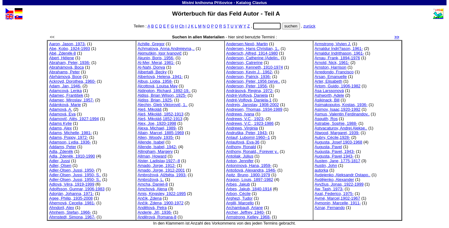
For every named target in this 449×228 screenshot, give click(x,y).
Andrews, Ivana (240, 114)
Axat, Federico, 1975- (334, 193)
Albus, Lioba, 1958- (155, 81)
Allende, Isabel (151, 142)
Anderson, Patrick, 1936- (248, 76)
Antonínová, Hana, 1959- (249, 165)
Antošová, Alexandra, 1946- (251, 170)
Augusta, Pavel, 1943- (335, 151)
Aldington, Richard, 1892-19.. (164, 90)
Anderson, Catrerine (244, 62)
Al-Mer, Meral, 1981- (156, 62)
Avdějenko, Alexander (334, 179)
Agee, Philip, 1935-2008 (71, 198)
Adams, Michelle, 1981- (70, 132)
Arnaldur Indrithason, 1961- (339, 53)
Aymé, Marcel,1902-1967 (337, 198)
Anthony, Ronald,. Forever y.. (252, 151)
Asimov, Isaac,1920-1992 (337, 109)
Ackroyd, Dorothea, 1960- (72, 81)
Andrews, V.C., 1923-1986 (250, 123)
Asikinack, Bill (327, 100)
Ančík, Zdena (150, 198)
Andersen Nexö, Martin (247, 43)
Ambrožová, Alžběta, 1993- (162, 174)
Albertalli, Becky (152, 72)
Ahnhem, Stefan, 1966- (70, 212)
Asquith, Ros (326, 118)
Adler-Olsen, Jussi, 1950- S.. (75, 174)
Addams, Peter (62, 146)
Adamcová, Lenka (65, 90)
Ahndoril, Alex (61, 207)
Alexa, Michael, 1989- (157, 128)
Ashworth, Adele (329, 95)
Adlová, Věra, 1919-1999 (71, 184)
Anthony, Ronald (241, 146)
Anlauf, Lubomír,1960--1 (248, 137)
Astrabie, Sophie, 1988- (336, 123)
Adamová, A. (60, 109)
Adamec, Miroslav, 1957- (71, 100)
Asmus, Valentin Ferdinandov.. (342, 114)
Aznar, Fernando (330, 207)
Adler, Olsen (60, 165)
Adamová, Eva (62, 114)
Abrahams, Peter (64, 72)
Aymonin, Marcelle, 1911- (338, 203)
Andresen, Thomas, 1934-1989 (254, 109)
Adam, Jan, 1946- (65, 86)
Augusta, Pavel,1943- (334, 156)
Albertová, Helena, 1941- (160, 76)
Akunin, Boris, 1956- (156, 58)
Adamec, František (66, 95)
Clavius (259, 2)
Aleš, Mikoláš (150, 109)
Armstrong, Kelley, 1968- (248, 217)
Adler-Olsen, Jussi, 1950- (72, 170)
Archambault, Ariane (244, 207)
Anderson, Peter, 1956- (247, 86)
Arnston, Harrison (330, 67)
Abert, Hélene (61, 58)
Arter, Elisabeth (328, 81)
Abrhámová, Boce (65, 76)
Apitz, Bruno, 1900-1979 (248, 174)
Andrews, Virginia (242, 128)
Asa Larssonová (329, 90)
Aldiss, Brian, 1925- (155, 100)
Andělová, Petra (152, 207)
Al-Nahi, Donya (151, 67)
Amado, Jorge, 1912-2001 (161, 170)
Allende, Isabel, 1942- (157, 146)
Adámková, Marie (65, 104)
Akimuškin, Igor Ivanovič (159, 53)
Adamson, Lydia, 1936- (70, 142)
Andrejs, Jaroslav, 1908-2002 (252, 104)
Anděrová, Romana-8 (157, 217)
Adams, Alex (60, 128)
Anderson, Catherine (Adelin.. (253, 58)
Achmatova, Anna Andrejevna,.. (166, 48)
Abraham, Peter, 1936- (69, 62)
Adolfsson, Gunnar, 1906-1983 (76, 189)
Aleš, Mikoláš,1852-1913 (160, 118)
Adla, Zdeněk (61, 151)
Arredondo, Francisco (334, 72)
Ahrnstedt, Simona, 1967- (72, 217)
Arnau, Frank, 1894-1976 (337, 58)
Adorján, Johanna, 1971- (71, 193)
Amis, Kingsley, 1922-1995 (162, 193)
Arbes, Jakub (238, 184)
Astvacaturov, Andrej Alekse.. (341, 128)
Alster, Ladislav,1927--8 (159, 160)
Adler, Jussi (59, 160)
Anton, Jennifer (239, 160)
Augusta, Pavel (328, 146)
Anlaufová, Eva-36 (242, 142)
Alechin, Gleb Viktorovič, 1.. (162, 104)
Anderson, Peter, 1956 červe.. (253, 81)
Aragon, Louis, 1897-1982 (249, 179)
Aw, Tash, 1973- (329, 189)
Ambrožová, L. (151, 179)
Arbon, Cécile (238, 193)
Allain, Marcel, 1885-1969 (161, 132)
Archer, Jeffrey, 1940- (245, 212)
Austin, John (326, 165)
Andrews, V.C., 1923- (245, 118)
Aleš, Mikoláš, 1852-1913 (160, 114)
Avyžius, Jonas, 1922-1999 (339, 184)
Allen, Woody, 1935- (156, 137)
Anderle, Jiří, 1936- (155, 212)
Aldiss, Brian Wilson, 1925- (162, 95)
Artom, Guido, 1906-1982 (337, 86)
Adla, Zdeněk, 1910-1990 (72, 156)
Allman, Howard (152, 156)
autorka (321, 170)
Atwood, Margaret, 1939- (337, 132)
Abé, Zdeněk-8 (62, 53)
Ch (181, 26)
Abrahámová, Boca (66, 67)
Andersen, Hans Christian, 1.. (252, 48)
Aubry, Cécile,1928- (332, 137)
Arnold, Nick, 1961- (332, 62)
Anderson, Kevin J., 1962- (249, 72)
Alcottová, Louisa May (157, 86)
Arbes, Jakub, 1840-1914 (249, 189)
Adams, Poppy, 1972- (68, 137)
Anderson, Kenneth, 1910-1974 (254, 67)
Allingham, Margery (155, 151)
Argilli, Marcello (240, 203)
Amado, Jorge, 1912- (157, 165)
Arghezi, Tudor (239, 198)
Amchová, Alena (152, 189)
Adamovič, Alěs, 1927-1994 (74, 118)
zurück (309, 26)
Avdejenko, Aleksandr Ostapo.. (342, 174)
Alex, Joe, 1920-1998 (157, 123)
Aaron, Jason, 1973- (67, 43)
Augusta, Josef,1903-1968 (338, 142)
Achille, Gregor (151, 43)
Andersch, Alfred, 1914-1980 (252, 53)
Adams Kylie (60, 123)
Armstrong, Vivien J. (333, 43)
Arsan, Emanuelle (331, 76)
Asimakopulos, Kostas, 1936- (341, 104)
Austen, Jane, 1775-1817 (337, 160)
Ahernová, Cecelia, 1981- (72, 203)
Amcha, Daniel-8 (153, 184)
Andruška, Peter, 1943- (247, 132)
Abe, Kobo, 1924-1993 (69, 48)
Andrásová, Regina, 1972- (249, 90)
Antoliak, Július (239, 156)
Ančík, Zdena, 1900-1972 (160, 203)
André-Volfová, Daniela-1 (249, 100)
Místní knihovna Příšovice (207, 2)
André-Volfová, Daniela (247, 95)
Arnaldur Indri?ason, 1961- (339, 48)
